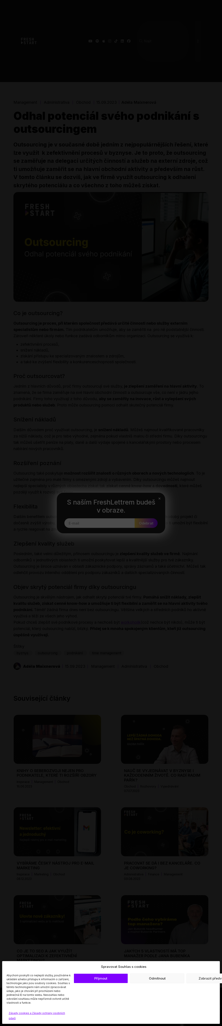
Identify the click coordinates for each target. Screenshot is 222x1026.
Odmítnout (157, 978)
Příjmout (100, 978)
